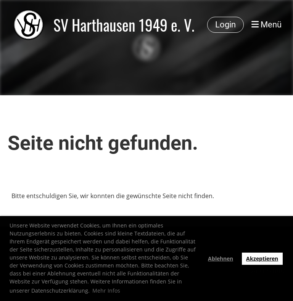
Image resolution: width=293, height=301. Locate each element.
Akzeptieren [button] (262, 258)
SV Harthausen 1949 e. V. (124, 24)
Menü (266, 24)
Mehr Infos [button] (106, 290)
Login (225, 24)
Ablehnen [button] (220, 258)
